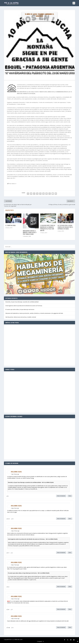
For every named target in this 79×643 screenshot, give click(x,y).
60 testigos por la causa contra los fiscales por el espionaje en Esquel (65, 227)
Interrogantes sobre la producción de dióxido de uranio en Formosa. (23, 305)
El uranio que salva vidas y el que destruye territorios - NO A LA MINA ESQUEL (29, 573)
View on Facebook (61, 496)
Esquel (44, 19)
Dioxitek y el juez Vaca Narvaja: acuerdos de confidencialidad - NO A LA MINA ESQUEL (31, 482)
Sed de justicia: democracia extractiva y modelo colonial (20, 317)
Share (70, 496)
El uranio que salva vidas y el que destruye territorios (19, 309)
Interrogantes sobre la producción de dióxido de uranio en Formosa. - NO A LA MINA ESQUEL (33, 539)
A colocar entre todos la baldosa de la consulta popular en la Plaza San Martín (47, 227)
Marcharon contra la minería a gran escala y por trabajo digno (30, 232)
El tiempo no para (10, 225)
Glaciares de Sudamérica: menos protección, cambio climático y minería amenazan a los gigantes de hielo (34, 313)
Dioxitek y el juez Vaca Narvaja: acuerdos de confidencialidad (21, 302)
